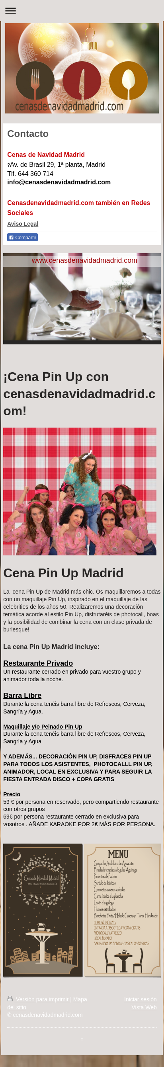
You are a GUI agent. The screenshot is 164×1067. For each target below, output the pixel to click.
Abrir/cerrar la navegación (82, 10)
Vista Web (143, 1007)
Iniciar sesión (140, 999)
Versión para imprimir (38, 999)
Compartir (22, 237)
